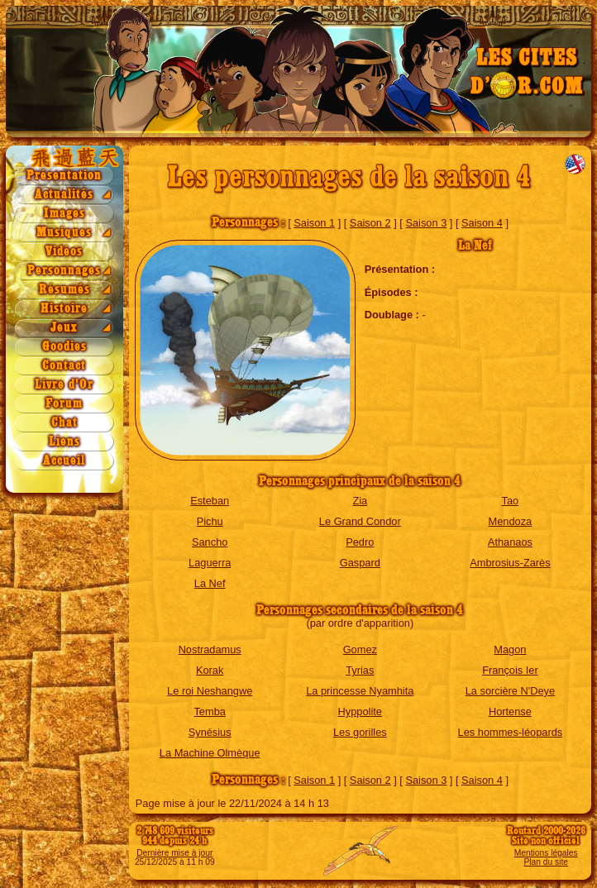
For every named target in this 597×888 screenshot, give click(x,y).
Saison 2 (370, 223)
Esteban (209, 500)
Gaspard (360, 562)
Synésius (210, 732)
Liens (64, 442)
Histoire (64, 309)
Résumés (64, 290)
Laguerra (210, 562)
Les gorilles (360, 732)
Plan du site (545, 862)
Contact (64, 366)
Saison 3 (426, 223)
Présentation (64, 175)
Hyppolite (360, 711)
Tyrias (360, 670)
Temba (209, 711)
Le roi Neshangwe (209, 691)
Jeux (64, 328)
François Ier (510, 670)
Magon (510, 649)
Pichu (210, 521)
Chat (64, 423)
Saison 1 (314, 223)
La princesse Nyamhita (359, 691)
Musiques (64, 233)
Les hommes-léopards (510, 732)
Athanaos (510, 542)
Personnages (64, 271)
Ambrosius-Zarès (510, 562)
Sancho (209, 542)
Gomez (360, 649)
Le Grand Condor (360, 521)
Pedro (360, 542)
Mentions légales (546, 852)
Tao (510, 500)
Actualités (64, 195)
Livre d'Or (64, 385)
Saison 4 (482, 223)
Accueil (64, 461)
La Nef (210, 583)
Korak (209, 670)
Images (64, 214)
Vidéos (64, 252)
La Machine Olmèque (210, 753)
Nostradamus (210, 649)
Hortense (510, 711)
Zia (359, 500)
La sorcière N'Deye (510, 691)
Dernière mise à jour (174, 852)
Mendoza (511, 521)
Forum (64, 404)
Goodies (64, 347)
